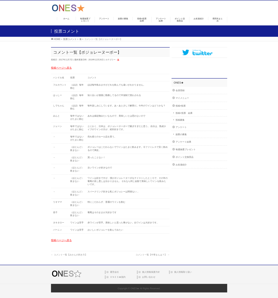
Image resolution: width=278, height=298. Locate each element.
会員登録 (180, 90)
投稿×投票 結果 (184, 113)
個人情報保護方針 (151, 272)
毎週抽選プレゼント (186, 149)
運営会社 (114, 272)
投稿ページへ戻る (61, 67)
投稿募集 (180, 120)
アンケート (181, 127)
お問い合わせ (148, 277)
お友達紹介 (181, 164)
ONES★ (134, 288)
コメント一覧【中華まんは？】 (153, 254)
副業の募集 (181, 134)
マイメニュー (182, 98)
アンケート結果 (183, 142)
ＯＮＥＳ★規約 (118, 277)
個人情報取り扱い (183, 272)
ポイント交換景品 (184, 157)
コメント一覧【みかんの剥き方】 (69, 254)
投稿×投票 (181, 106)
